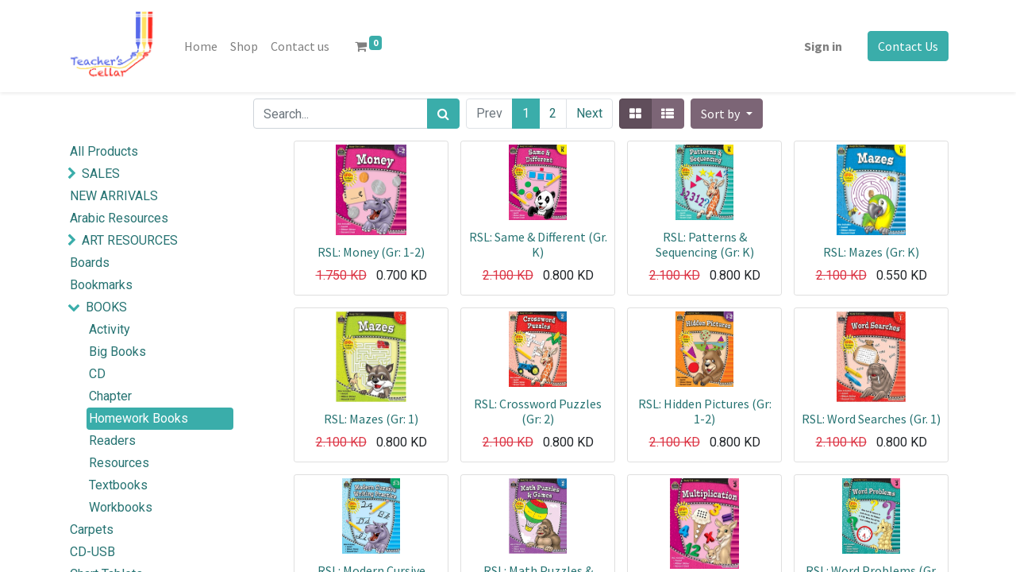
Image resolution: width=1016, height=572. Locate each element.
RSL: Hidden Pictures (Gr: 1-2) (705, 411)
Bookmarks (101, 284)
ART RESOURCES (130, 240)
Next (589, 113)
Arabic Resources (119, 218)
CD (97, 373)
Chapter (110, 396)
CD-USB (92, 551)
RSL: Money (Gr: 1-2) (371, 252)
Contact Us (908, 46)
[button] (726, 114)
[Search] (443, 114)
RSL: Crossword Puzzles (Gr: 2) (538, 411)
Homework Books (138, 418)
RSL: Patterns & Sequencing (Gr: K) (705, 244)
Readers (112, 440)
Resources (119, 462)
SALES (101, 173)
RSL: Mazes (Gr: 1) (371, 419)
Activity (109, 329)
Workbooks (120, 507)
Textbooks (118, 485)
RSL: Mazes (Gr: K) (871, 252)
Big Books (117, 351)
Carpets (92, 529)
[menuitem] (201, 46)
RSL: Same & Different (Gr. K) (538, 244)
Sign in (823, 46)
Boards (90, 262)
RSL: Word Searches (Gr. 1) (871, 419)
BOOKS (106, 307)
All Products (104, 151)
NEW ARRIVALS (114, 195)
